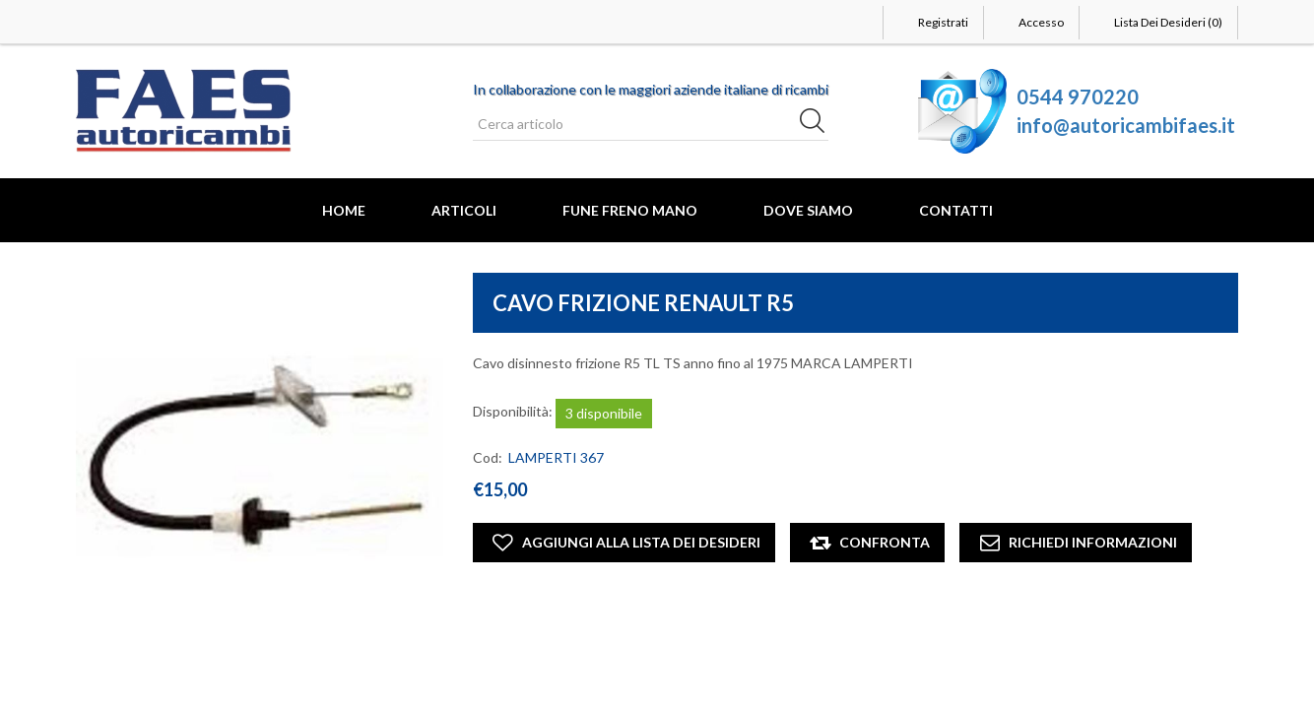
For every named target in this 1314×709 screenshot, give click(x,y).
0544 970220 (1078, 96)
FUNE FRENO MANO (629, 210)
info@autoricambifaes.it (1126, 125)
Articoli (463, 210)
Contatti (956, 210)
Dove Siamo (808, 210)
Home (343, 210)
